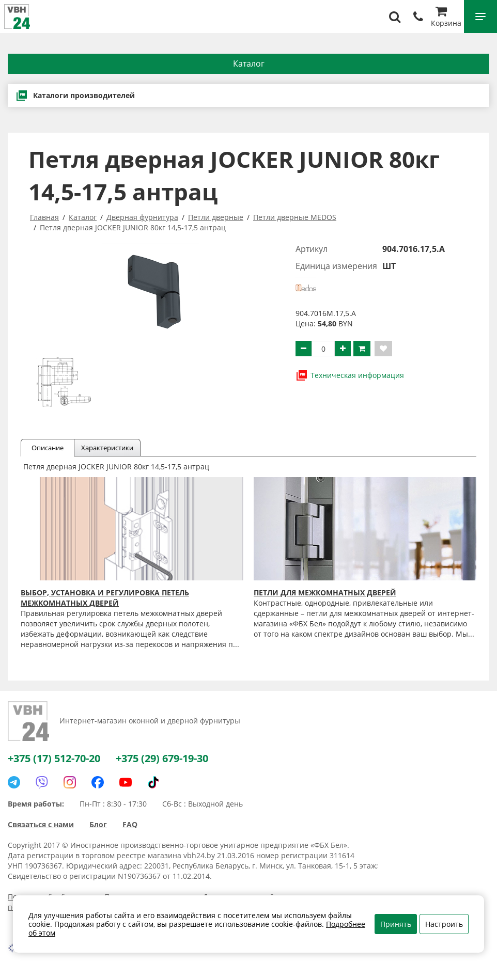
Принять (395, 924)
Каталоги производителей (75, 95)
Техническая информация (350, 375)
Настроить (444, 924)
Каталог (249, 63)
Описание (48, 447)
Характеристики (107, 447)
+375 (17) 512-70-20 (54, 758)
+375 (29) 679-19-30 (162, 758)
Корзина (446, 18)
